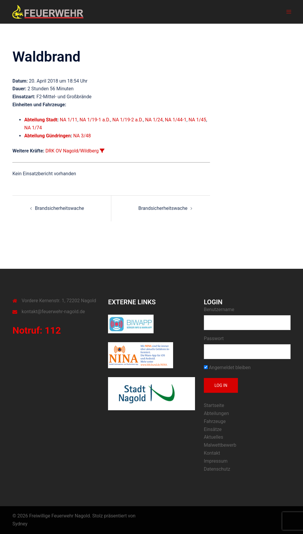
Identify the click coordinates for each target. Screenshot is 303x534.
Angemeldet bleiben (227, 367)
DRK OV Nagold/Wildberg (72, 151)
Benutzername (219, 309)
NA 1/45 (197, 120)
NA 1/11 (69, 120)
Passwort (214, 338)
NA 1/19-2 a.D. (127, 120)
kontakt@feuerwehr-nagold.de (53, 311)
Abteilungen (216, 413)
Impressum (216, 461)
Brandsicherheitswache (59, 208)
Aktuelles (213, 437)
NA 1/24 (154, 120)
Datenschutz (217, 469)
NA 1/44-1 (175, 120)
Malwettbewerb (220, 445)
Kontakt (212, 453)
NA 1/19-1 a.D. (95, 120)
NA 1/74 (33, 128)
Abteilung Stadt (40, 120)
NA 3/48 (82, 136)
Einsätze (213, 429)
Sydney (20, 524)
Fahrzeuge (215, 421)
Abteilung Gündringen (47, 136)
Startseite (214, 405)
